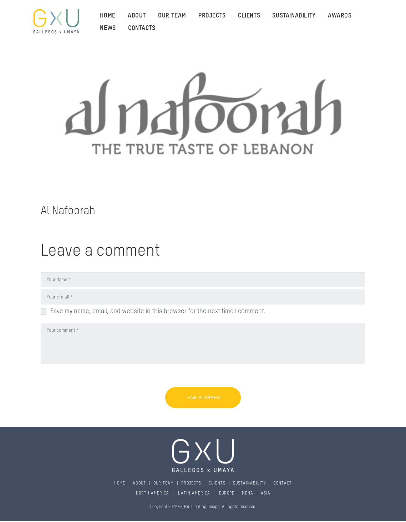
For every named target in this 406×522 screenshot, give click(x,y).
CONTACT (283, 483)
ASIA (265, 493)
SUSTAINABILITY (249, 483)
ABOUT (139, 483)
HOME (119, 483)
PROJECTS (191, 483)
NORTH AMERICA (152, 493)
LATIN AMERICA (193, 493)
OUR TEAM (163, 483)
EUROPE (226, 493)
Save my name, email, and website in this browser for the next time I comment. (158, 311)
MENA (247, 493)
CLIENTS (217, 483)
